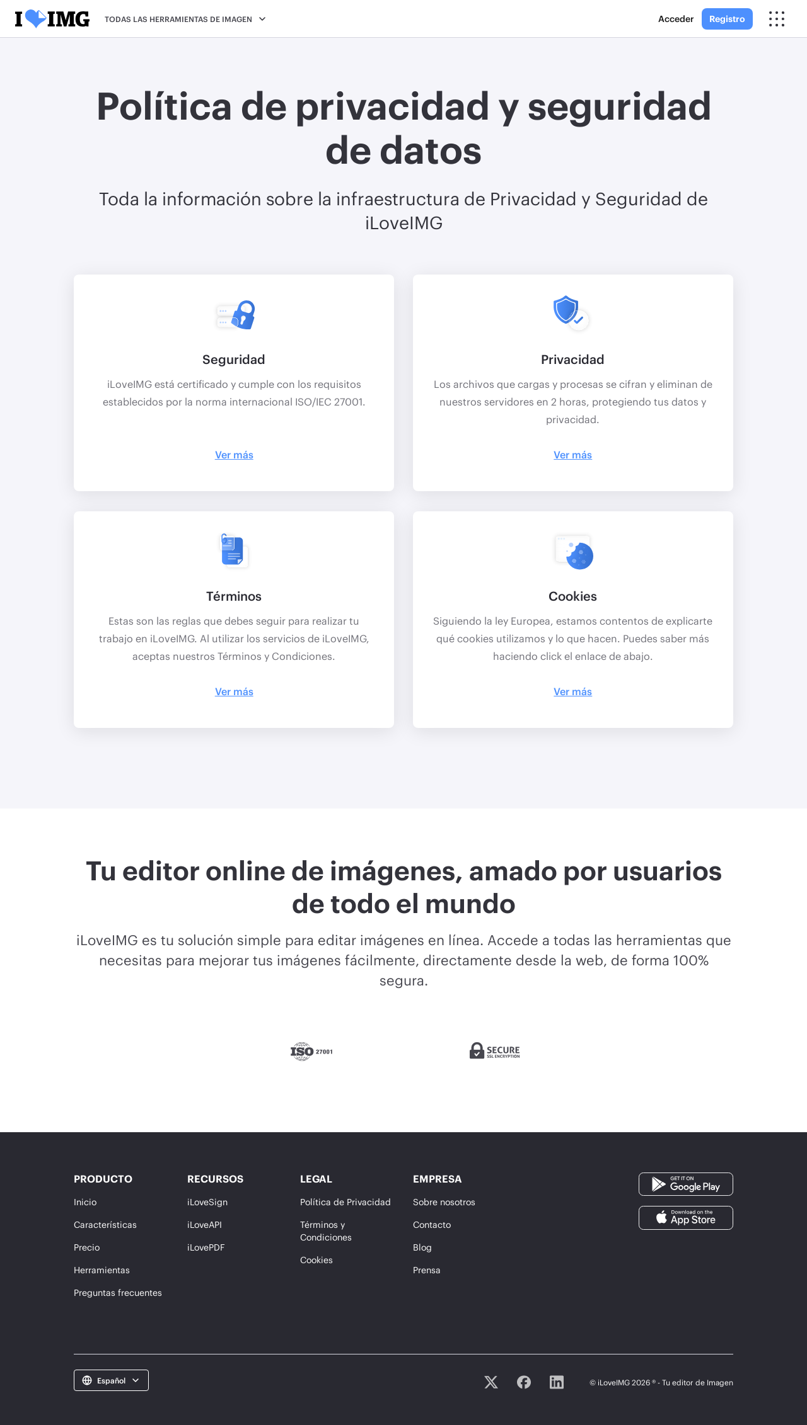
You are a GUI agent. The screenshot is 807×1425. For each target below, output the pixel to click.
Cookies (316, 1259)
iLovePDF (206, 1247)
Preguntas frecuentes (118, 1292)
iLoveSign (207, 1201)
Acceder (676, 18)
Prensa (427, 1269)
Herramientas (102, 1269)
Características (105, 1224)
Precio (87, 1247)
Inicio (85, 1201)
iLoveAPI (204, 1224)
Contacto (432, 1224)
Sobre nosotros (444, 1201)
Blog (422, 1247)
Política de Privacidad (345, 1201)
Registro (727, 18)
